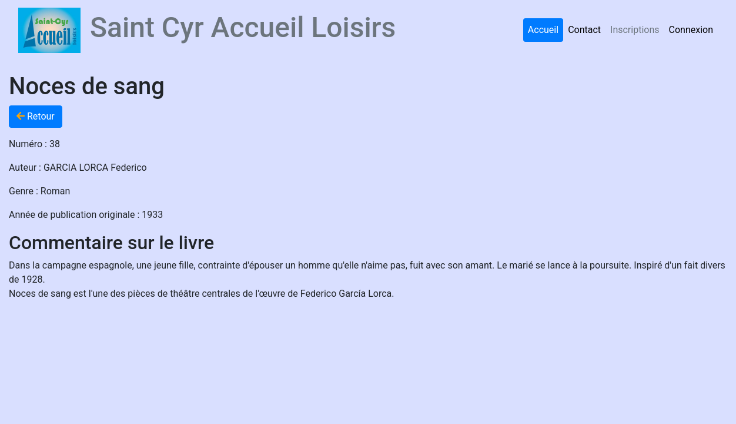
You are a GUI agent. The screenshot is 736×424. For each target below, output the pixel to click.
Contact (584, 29)
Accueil (543, 29)
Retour (35, 116)
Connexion (691, 29)
